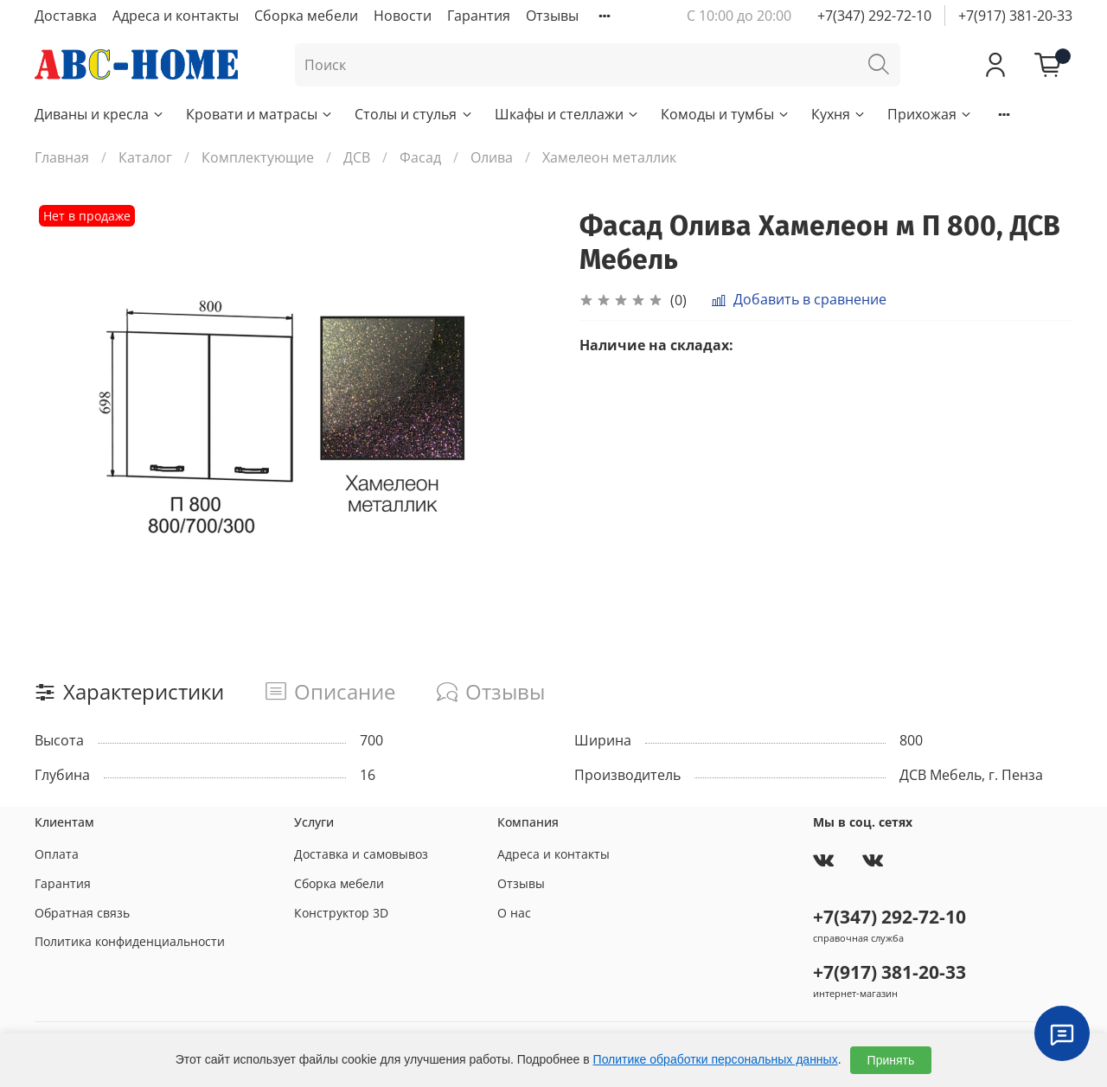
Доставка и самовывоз (361, 854)
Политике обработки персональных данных (715, 1059)
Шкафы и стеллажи (567, 114)
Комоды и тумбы (725, 114)
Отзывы (552, 15)
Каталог (145, 157)
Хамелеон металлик (609, 157)
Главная (62, 157)
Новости (403, 15)
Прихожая (930, 114)
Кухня (839, 114)
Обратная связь (82, 913)
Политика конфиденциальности (130, 941)
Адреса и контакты (175, 15)
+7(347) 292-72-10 (874, 15)
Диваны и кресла (100, 114)
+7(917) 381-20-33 (1015, 15)
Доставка (66, 15)
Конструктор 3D (341, 913)
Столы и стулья (414, 114)
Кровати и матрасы (260, 114)
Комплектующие (258, 157)
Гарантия (478, 15)
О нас (514, 913)
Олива (491, 157)
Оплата (57, 854)
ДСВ (356, 157)
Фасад (420, 157)
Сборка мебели (306, 15)
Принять (891, 1060)
